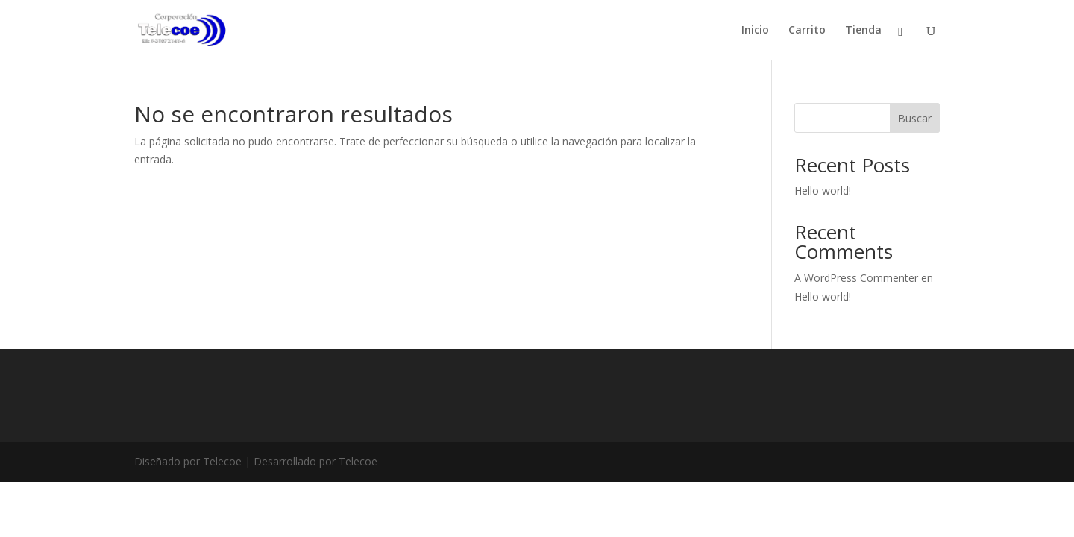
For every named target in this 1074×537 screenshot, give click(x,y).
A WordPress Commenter (856, 278)
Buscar (915, 118)
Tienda (863, 31)
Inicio (755, 31)
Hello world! (822, 190)
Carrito (807, 31)
